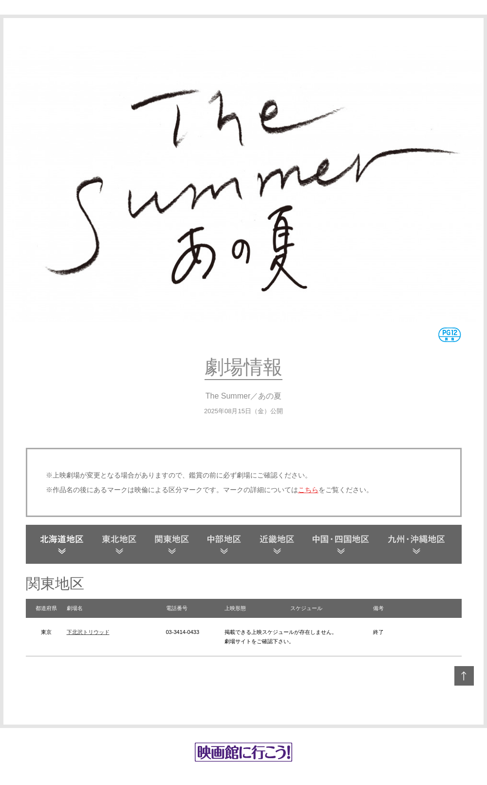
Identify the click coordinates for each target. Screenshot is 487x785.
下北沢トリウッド (88, 632)
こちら (308, 490)
